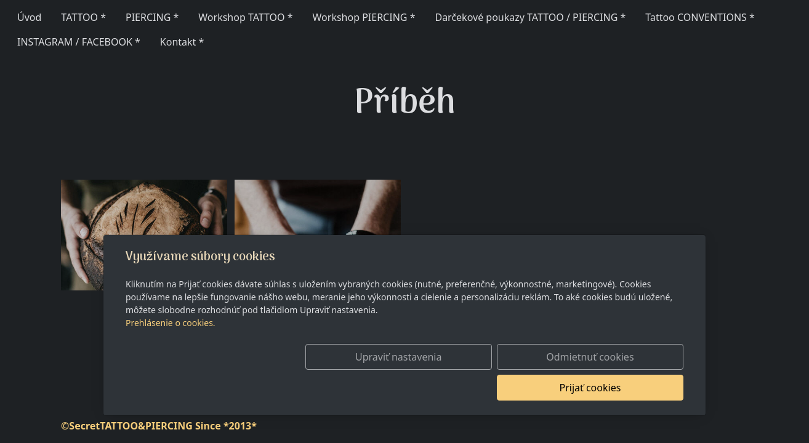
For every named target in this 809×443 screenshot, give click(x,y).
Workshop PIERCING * (364, 17)
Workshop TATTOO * (245, 17)
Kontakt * (182, 42)
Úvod (29, 17)
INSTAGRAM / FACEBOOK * (78, 42)
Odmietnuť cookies (501, 387)
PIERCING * (152, 17)
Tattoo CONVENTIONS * (700, 17)
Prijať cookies (624, 387)
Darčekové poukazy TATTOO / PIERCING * (530, 17)
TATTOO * (83, 17)
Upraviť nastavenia (378, 387)
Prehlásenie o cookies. (170, 353)
